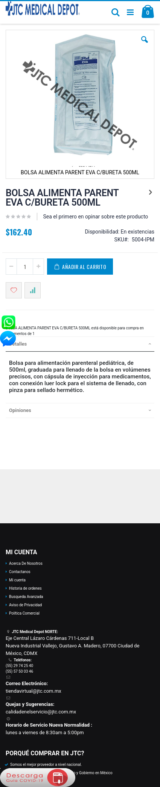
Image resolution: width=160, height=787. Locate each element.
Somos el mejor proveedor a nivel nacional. (46, 764)
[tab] (80, 344)
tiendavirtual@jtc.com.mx (33, 691)
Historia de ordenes (25, 588)
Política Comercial (24, 613)
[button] (144, 45)
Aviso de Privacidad (25, 605)
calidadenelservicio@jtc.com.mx (41, 712)
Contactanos (19, 572)
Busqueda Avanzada (26, 597)
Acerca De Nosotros (26, 563)
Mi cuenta (17, 580)
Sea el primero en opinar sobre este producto (95, 217)
